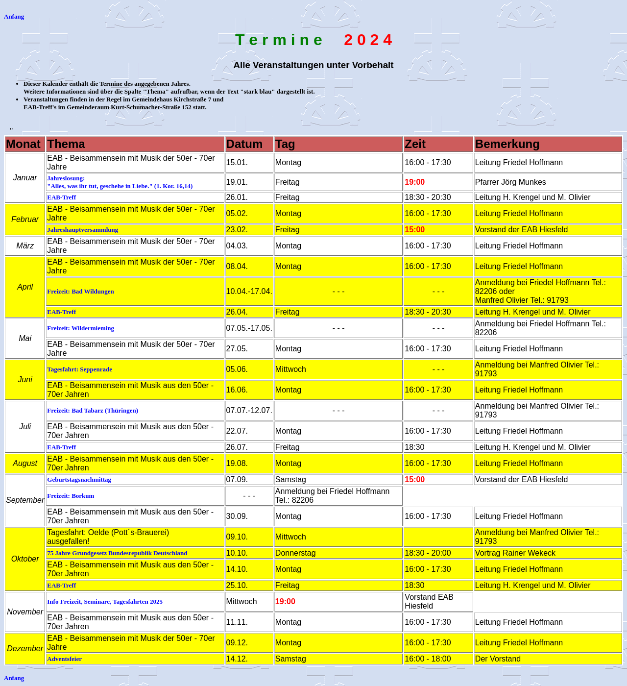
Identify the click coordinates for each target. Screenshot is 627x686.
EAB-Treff (61, 197)
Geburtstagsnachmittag (79, 479)
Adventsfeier (64, 658)
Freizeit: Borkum (70, 495)
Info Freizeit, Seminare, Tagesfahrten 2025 (105, 601)
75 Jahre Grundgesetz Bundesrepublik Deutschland (117, 553)
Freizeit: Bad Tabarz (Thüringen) (92, 410)
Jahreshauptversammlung (82, 229)
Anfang (14, 16)
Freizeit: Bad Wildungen (80, 291)
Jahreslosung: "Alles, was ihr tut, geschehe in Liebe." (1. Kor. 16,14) (120, 182)
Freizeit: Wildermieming (80, 328)
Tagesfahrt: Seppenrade (79, 369)
